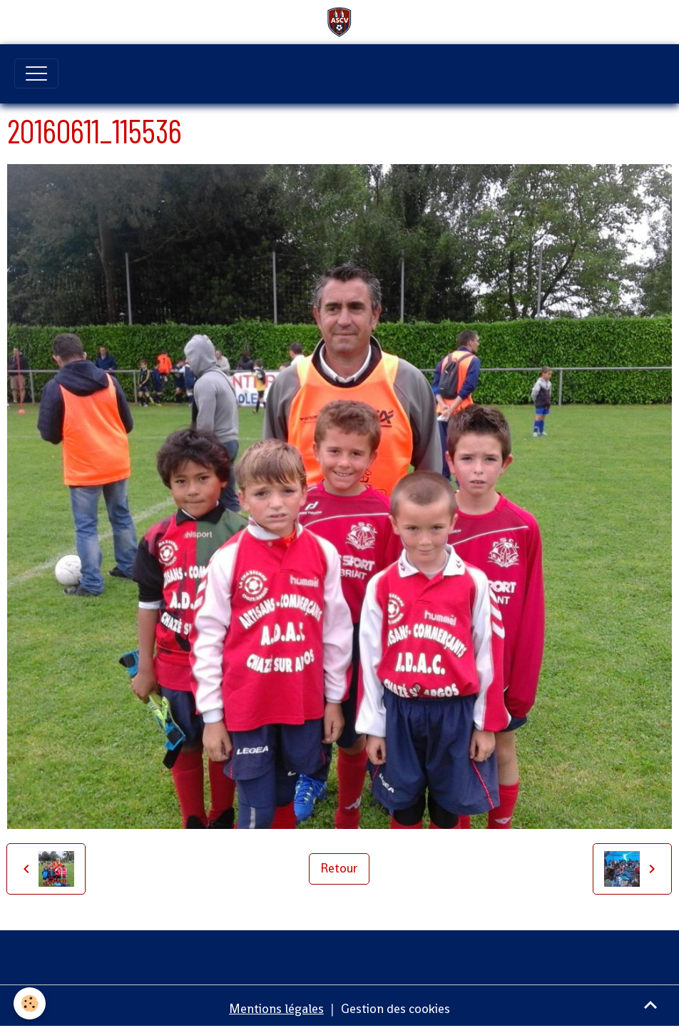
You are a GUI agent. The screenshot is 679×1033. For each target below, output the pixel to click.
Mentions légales (276, 1009)
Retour (339, 868)
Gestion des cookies (395, 1009)
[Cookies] (30, 1003)
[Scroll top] (650, 1004)
